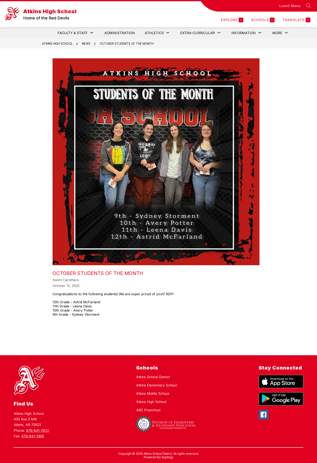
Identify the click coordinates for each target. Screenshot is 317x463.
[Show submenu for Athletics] (154, 32)
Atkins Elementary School (156, 385)
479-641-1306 (32, 436)
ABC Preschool (148, 410)
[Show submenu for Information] (243, 32)
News (86, 43)
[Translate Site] (295, 20)
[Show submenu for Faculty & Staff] (73, 32)
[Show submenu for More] (277, 32)
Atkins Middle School (152, 393)
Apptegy (167, 457)
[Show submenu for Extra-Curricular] (197, 32)
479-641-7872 (37, 430)
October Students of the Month (127, 43)
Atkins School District (153, 377)
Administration (119, 33)
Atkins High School (57, 43)
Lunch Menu (289, 6)
